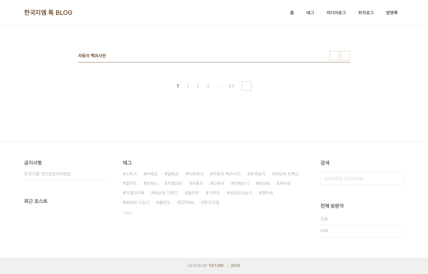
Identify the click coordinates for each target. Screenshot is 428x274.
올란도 (164, 202)
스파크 (131, 173)
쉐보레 (264, 183)
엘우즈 (131, 183)
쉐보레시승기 (240, 192)
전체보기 (241, 183)
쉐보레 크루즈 (166, 192)
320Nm (187, 202)
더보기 (127, 213)
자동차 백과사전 (227, 173)
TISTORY (216, 266)
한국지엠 (211, 202)
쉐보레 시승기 (137, 202)
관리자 (235, 266)
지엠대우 (174, 183)
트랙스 (152, 183)
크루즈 (214, 192)
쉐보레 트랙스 (287, 173)
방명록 (392, 12)
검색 (398, 179)
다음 (246, 86)
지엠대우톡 (134, 192)
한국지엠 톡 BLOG (48, 12)
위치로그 (366, 12)
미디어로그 (336, 12)
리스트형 (345, 56)
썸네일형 (334, 56)
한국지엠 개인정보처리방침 (47, 173)
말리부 (193, 192)
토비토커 (257, 173)
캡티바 (267, 192)
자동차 (197, 183)
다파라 (218, 183)
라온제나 (195, 173)
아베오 (152, 173)
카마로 (285, 183)
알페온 (173, 173)
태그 (310, 12)
